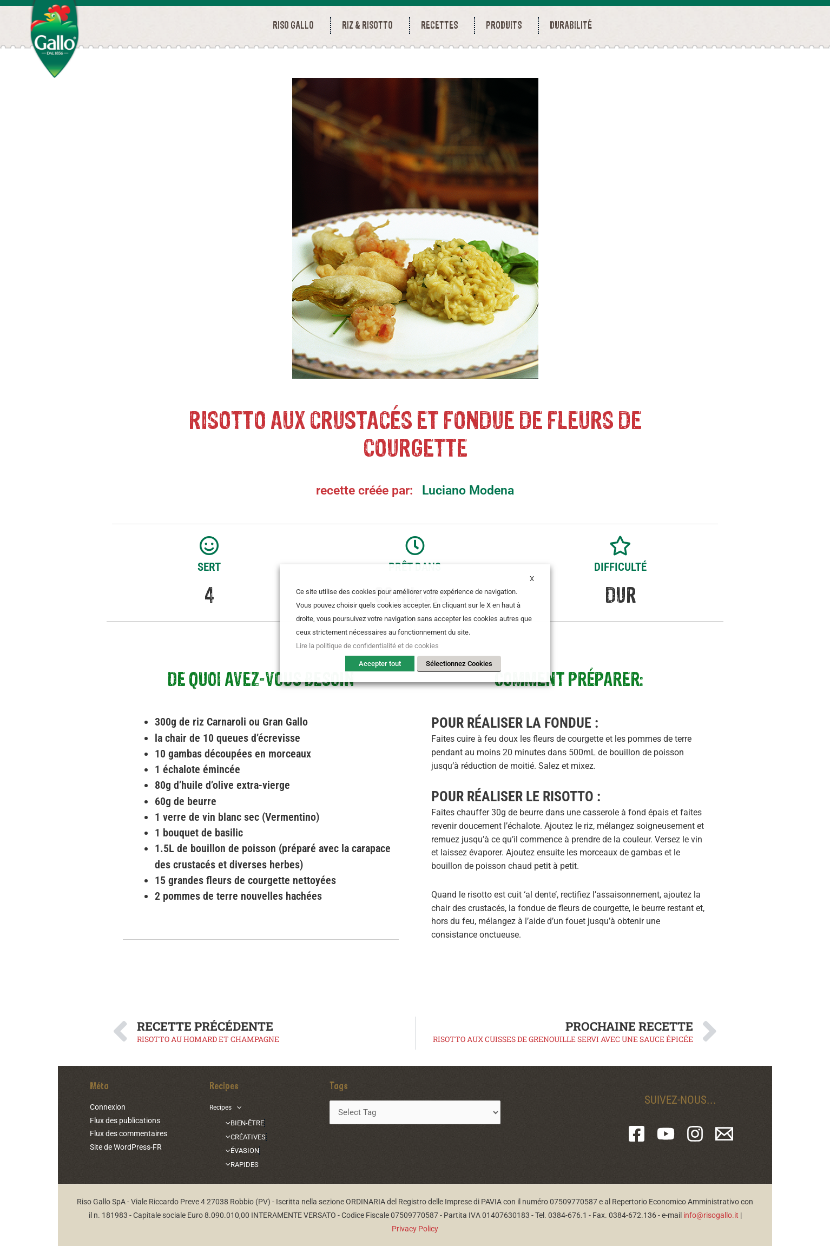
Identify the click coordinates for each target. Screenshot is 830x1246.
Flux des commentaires (128, 1133)
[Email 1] (724, 1134)
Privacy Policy (415, 1228)
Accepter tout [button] (380, 664)
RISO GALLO (296, 25)
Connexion (108, 1107)
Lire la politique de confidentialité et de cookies (367, 646)
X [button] (532, 578)
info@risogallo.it (711, 1215)
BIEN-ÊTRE (243, 1122)
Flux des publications (125, 1120)
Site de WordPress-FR (126, 1147)
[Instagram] (695, 1134)
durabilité (571, 25)
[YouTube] (666, 1134)
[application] (240, 1107)
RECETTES (442, 25)
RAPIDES (240, 1162)
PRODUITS (506, 25)
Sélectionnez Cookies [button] (459, 664)
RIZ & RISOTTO (370, 25)
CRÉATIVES (244, 1135)
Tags (339, 1085)
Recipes (227, 1107)
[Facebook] (636, 1134)
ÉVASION (240, 1149)
